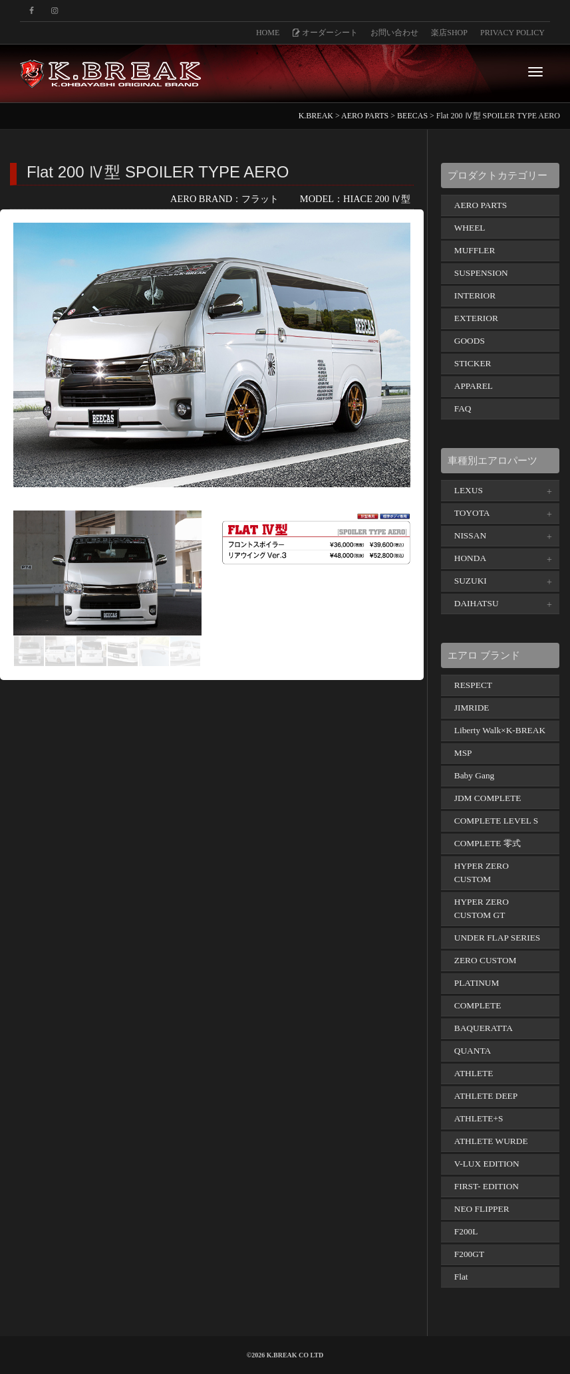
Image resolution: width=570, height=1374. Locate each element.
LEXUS (468, 490)
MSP (463, 753)
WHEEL (470, 228)
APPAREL (473, 386)
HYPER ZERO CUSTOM (481, 872)
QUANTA (472, 1051)
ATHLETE (474, 1073)
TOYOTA (472, 513)
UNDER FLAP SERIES (497, 938)
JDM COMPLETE (487, 798)
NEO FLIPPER (481, 1209)
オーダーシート (325, 32)
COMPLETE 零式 (487, 843)
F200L (466, 1231)
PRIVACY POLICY (512, 32)
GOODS (469, 341)
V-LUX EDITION (486, 1164)
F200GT (469, 1254)
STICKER (473, 363)
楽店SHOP (449, 32)
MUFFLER (475, 250)
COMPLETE (477, 1005)
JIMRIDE (472, 708)
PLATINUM (476, 983)
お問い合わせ (394, 32)
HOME (267, 32)
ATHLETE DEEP (485, 1096)
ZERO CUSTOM (485, 960)
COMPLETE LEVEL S (496, 821)
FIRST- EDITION (486, 1186)
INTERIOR (475, 295)
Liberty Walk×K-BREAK (499, 730)
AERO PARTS (480, 205)
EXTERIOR (476, 318)
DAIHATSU (476, 603)
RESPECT (473, 685)
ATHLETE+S (478, 1118)
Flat (461, 1277)
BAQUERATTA (483, 1028)
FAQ (463, 408)
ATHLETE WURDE (491, 1141)
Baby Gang (474, 775)
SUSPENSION (481, 273)
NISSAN (470, 535)
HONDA (470, 558)
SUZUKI (470, 581)
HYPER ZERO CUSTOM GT (481, 908)
